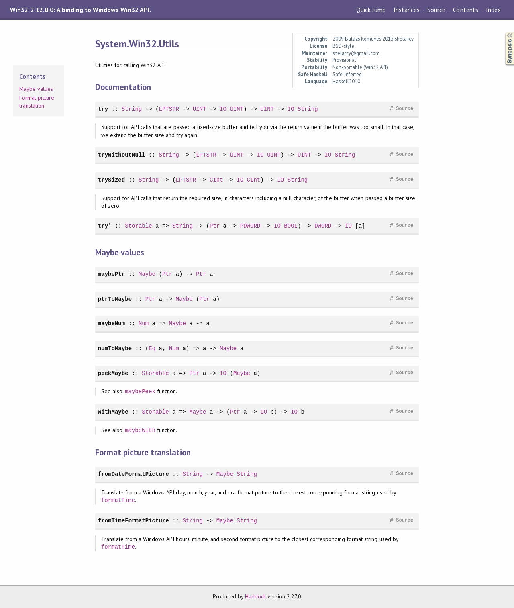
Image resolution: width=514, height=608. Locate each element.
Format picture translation (36, 101)
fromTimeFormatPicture (133, 520)
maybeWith (140, 430)
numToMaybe (115, 348)
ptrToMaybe (115, 299)
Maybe (147, 274)
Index (493, 10)
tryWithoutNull (121, 155)
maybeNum (111, 323)
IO (223, 109)
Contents (465, 10)
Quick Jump (371, 10)
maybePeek (140, 391)
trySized (111, 180)
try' (105, 226)
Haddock (255, 596)
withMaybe (113, 412)
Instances (407, 10)
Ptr (215, 226)
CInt (216, 180)
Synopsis (503, 32)
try (103, 109)
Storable (138, 226)
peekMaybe (113, 373)
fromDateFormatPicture (133, 474)
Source (436, 10)
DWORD (322, 226)
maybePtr (111, 274)
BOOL (291, 226)
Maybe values (36, 88)
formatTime (118, 500)
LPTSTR (169, 109)
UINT (199, 109)
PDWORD (250, 226)
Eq (152, 348)
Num (144, 323)
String (132, 109)
